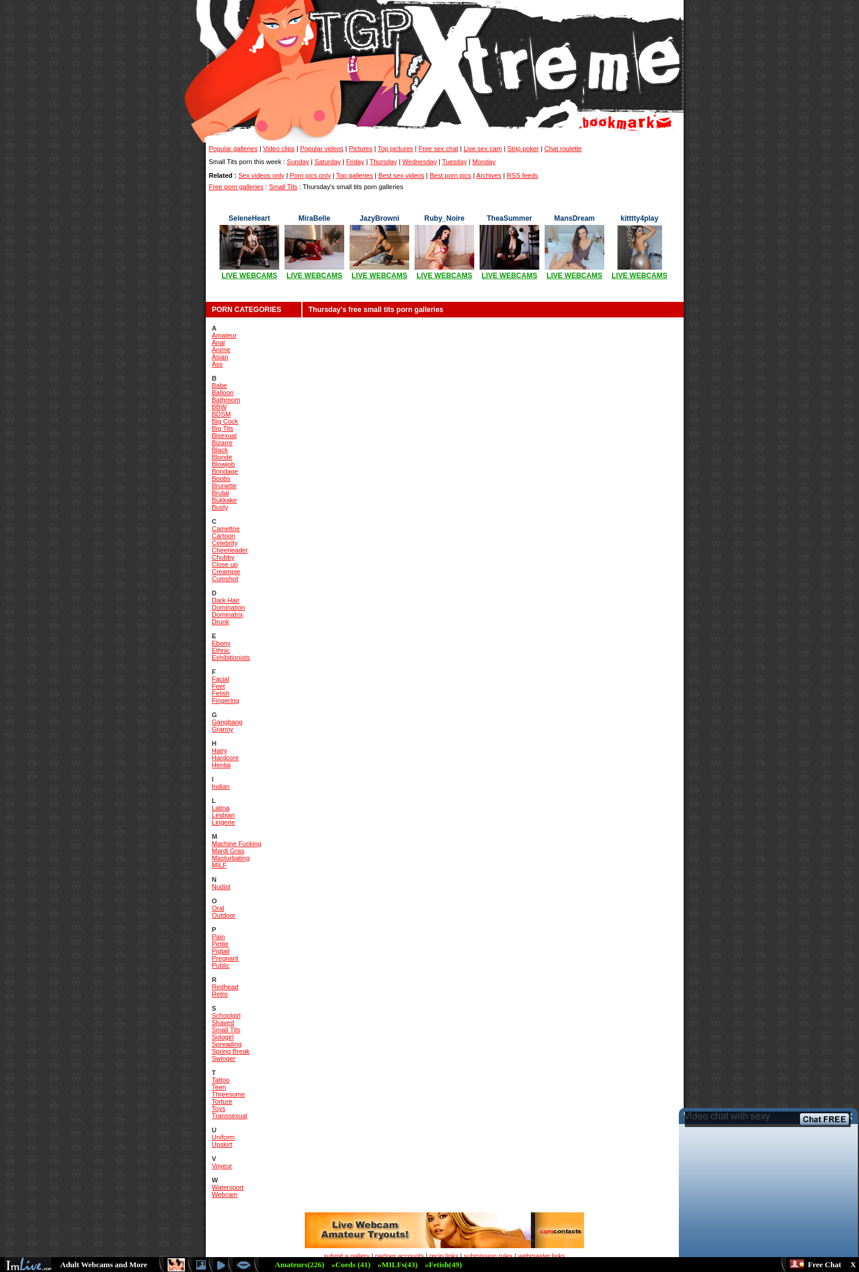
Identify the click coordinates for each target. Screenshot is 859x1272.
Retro (220, 994)
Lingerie (223, 822)
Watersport (227, 1187)
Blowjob (223, 464)
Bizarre (222, 442)
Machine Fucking (236, 843)
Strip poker (523, 148)
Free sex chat (439, 148)
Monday (484, 161)
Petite (220, 943)
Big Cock (225, 421)
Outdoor (224, 915)
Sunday (298, 161)
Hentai (221, 764)
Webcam (224, 1194)
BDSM (221, 414)
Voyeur (222, 1165)
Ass (217, 364)
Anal (218, 342)
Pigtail (221, 951)
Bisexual (224, 435)
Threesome (228, 1094)
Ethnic (221, 650)
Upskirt (222, 1144)
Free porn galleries (236, 186)
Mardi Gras (228, 850)
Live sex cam (483, 148)
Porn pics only (310, 175)
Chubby (223, 557)
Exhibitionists (231, 657)
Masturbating (231, 858)
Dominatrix (227, 614)
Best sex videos (401, 175)
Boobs (221, 478)
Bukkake (224, 500)
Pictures (361, 148)
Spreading (227, 1044)
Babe (219, 385)
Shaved (223, 1022)
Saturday (327, 161)
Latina (221, 807)
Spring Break (231, 1051)
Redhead (225, 986)
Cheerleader (230, 550)
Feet (218, 686)
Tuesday (454, 161)
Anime (221, 349)
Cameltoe (226, 528)
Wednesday (419, 161)
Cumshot (225, 578)
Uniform (223, 1137)
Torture (222, 1101)
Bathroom (226, 399)
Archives (488, 175)
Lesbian (223, 815)
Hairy (219, 750)
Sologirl (223, 1037)
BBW (219, 406)
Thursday (383, 161)
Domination (228, 607)
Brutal (220, 492)
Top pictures (395, 148)
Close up (224, 564)
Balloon (223, 392)
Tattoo (221, 1079)
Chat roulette (563, 148)
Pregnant (225, 958)
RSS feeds (522, 175)
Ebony (221, 643)
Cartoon (223, 535)
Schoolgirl (226, 1015)
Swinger (224, 1058)
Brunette (224, 485)
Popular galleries (233, 148)
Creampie (226, 571)
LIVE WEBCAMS (249, 275)
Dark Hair (225, 600)
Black (220, 449)
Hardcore (225, 757)
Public (221, 965)
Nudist (221, 886)
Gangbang (227, 721)
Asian (220, 356)
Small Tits (283, 186)
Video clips (279, 148)
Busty (220, 507)
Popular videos (322, 148)
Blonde (222, 457)
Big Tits (222, 428)
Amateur (224, 335)
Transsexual (230, 1115)
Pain (218, 936)
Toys (218, 1108)
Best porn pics (450, 175)
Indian (221, 786)
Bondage (225, 471)
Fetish (221, 693)
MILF (219, 865)
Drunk (220, 621)
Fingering (225, 700)
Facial (220, 679)
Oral (218, 908)
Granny (222, 729)
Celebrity (224, 543)
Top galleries (354, 175)
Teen (219, 1087)
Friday (355, 161)
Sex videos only (262, 175)
